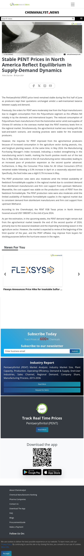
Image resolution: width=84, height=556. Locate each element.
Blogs (11, 518)
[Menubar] (73, 4)
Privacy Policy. (6, 544)
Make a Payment (16, 527)
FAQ (11, 513)
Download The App (17, 508)
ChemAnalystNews (42, 12)
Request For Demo (42, 390)
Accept (6, 553)
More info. (5, 547)
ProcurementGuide (17, 522)
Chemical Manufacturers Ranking (23, 494)
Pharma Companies (17, 499)
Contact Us (14, 504)
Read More (42, 429)
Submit (75, 351)
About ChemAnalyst (17, 490)
